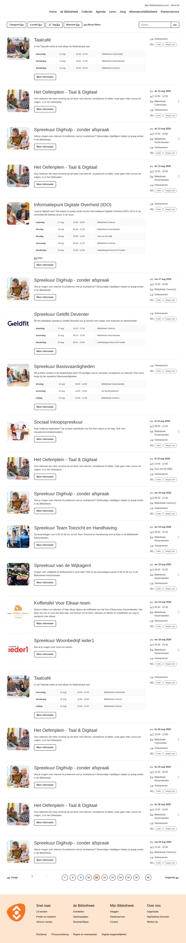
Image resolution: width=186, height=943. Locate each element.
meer (40, 258)
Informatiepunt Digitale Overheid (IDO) (73, 204)
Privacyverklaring (60, 934)
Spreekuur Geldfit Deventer (61, 314)
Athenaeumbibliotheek (143, 11)
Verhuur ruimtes (44, 922)
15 (128, 877)
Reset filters (94, 24)
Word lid (175, 5)
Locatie (34, 24)
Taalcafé (42, 39)
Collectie (86, 11)
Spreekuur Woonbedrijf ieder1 (64, 640)
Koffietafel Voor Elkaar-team (62, 602)
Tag (52, 24)
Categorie (14, 24)
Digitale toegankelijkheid (114, 934)
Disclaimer (41, 934)
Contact (114, 922)
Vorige (14, 877)
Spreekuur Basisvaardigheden (64, 366)
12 (104, 877)
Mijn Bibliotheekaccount (157, 5)
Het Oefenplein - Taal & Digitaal (65, 92)
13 (112, 877)
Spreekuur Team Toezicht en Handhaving (75, 527)
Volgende (170, 877)
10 (88, 877)
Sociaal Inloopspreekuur (58, 422)
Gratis (158, 45)
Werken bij (152, 922)
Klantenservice (170, 11)
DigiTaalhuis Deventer (158, 917)
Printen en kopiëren (46, 917)
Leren (112, 11)
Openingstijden (80, 917)
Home (53, 11)
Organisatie (153, 911)
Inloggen (114, 911)
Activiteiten (78, 911)
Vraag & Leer (170, 45)
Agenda (101, 11)
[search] (175, 25)
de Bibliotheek (69, 11)
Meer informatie (45, 77)
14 (120, 877)
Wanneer (71, 24)
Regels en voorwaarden (85, 934)
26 (148, 877)
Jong (123, 11)
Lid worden (41, 911)
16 (136, 877)
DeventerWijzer (81, 922)
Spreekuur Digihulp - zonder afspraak (71, 129)
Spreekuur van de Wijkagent (62, 565)
